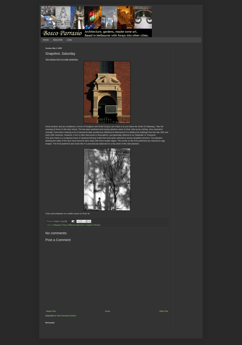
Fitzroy (65, 225)
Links (69, 40)
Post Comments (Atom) (66, 316)
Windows (97, 225)
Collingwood (57, 225)
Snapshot (89, 225)
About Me (57, 40)
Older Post (163, 311)
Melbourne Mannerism (76, 225)
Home (46, 40)
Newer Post (51, 311)
